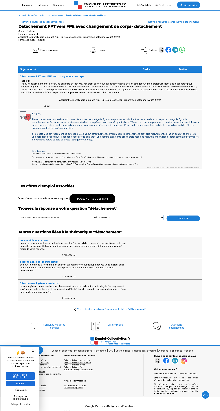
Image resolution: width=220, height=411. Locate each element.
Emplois (27, 5)
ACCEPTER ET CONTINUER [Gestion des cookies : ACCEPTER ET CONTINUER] (20, 375)
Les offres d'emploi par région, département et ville (39, 347)
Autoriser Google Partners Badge (110, 403)
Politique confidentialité (144, 329)
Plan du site (176, 329)
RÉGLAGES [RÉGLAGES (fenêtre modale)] (20, 390)
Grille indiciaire (115, 303)
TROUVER (183, 215)
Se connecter (188, 5)
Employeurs (163, 5)
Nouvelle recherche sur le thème (173, 21)
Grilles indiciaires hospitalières (77, 341)
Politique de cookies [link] (20, 404)
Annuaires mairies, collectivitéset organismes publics (32, 365)
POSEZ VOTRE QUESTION (92, 195)
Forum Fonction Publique (39, 15)
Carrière (58, 5)
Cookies (188, 329)
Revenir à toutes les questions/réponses (42, 21)
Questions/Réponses (73, 366)
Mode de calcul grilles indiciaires (78, 348)
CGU (111, 329)
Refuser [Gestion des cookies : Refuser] (20, 383)
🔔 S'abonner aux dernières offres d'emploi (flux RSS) (40, 354)
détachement (57, 15)
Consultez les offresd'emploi (54, 305)
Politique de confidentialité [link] (20, 397)
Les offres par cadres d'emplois (32, 344)
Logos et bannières (62, 329)
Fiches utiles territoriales (75, 364)
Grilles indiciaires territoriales (77, 339)
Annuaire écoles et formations (31, 369)
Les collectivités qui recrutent (31, 350)
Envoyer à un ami (45, 50)
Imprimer (98, 50)
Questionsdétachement (176, 305)
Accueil (22, 15)
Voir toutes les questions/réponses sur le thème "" (111, 288)
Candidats (144, 5)
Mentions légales (83, 329)
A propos (163, 329)
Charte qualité (123, 329)
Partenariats (100, 329)
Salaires (43, 5)
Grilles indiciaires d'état (74, 344)
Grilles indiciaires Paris (74, 346)
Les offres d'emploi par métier (32, 339)
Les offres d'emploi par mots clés (33, 341)
